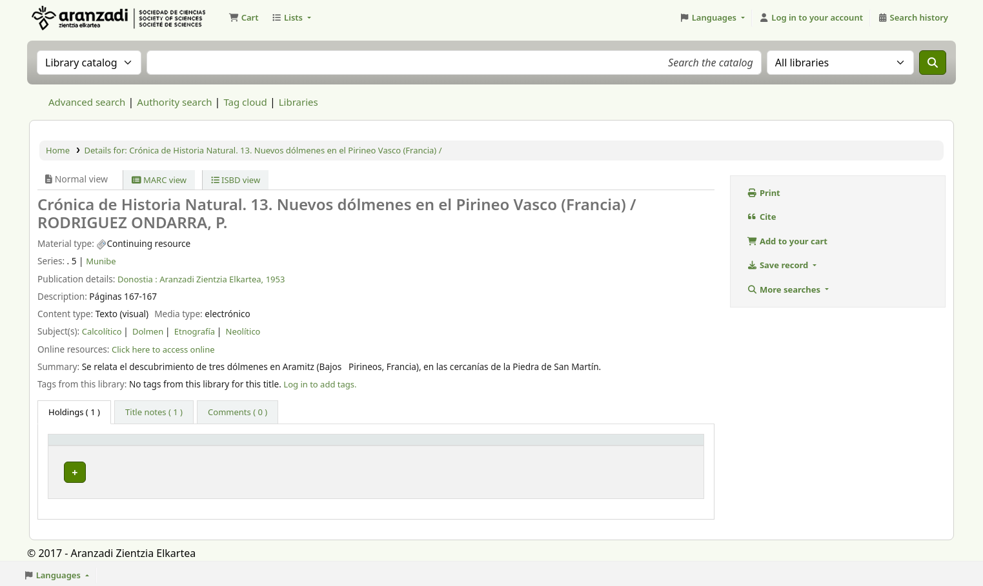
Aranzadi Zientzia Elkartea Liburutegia (62, 18)
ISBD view (236, 180)
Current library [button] (207, 445)
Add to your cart (787, 241)
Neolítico (243, 331)
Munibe (101, 261)
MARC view (159, 180)
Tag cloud (245, 101)
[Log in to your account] (811, 18)
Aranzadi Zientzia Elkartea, (211, 279)
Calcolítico (102, 331)
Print (763, 193)
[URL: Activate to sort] (535, 446)
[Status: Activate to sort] (652, 446)
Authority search (174, 101)
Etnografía (194, 331)
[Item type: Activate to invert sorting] (109, 446)
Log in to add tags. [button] (319, 384)
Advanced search (86, 101)
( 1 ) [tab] (74, 412)
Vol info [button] (350, 445)
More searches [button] (784, 289)
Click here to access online (163, 349)
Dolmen (147, 331)
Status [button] (620, 445)
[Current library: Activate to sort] (249, 446)
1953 (275, 279)
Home (58, 150)
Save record (778, 265)
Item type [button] (75, 445)
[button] (243, 18)
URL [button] (483, 445)
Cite (761, 216)
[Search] (932, 62)
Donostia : (137, 279)
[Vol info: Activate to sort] (399, 446)
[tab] (154, 412)
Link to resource (506, 469)
